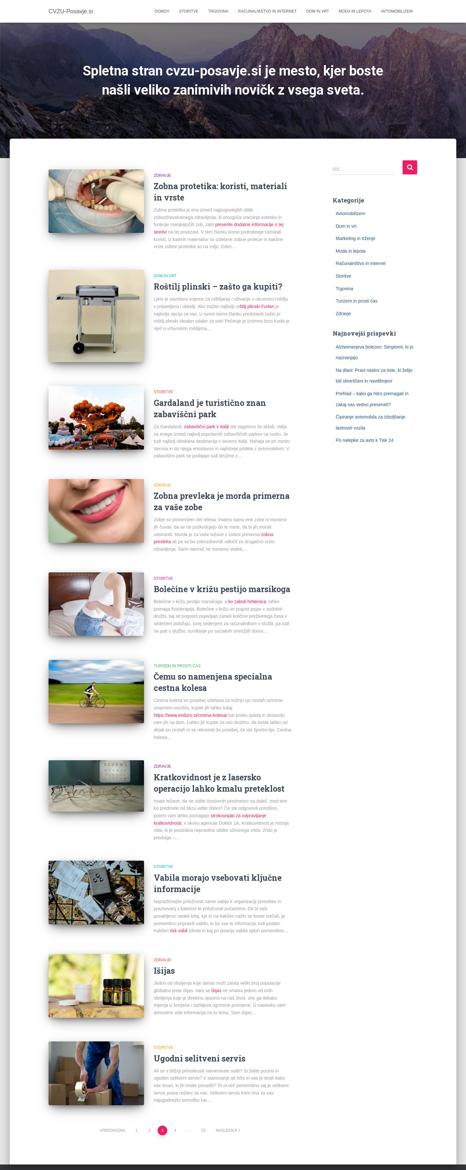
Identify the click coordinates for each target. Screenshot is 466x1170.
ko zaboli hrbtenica (247, 597)
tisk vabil (179, 922)
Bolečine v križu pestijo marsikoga (222, 584)
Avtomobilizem (397, 11)
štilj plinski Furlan (256, 306)
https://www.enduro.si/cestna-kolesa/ (190, 706)
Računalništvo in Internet (267, 11)
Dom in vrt (317, 11)
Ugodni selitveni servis (199, 1045)
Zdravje (162, 175)
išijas (216, 981)
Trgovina (218, 11)
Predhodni (113, 1113)
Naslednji (226, 1113)
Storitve (188, 11)
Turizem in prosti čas (177, 657)
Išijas (164, 962)
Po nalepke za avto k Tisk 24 (365, 440)
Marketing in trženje (355, 238)
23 (203, 1113)
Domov (162, 11)
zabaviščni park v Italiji (206, 422)
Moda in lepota (355, 11)
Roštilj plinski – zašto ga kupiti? (218, 286)
